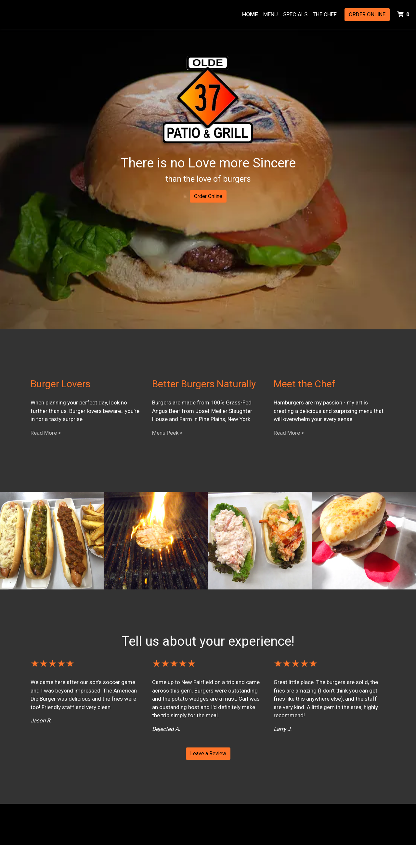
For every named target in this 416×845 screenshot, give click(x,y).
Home (250, 14)
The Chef (325, 14)
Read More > (46, 432)
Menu (270, 14)
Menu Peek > (167, 432)
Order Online (367, 14)
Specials (295, 14)
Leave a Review (208, 753)
